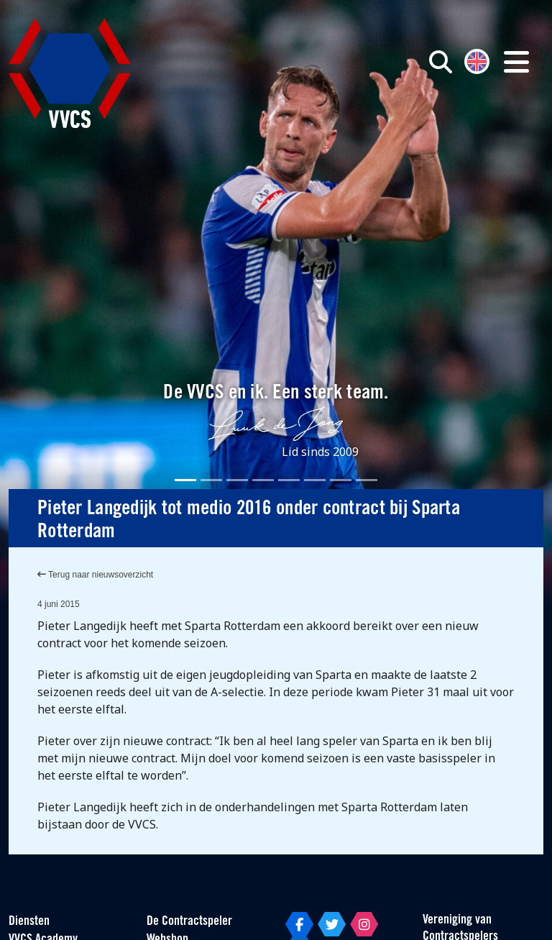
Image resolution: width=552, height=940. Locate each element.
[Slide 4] (263, 480)
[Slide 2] (211, 480)
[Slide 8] (366, 480)
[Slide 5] (289, 480)
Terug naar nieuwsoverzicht (95, 575)
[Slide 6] (315, 480)
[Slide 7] (340, 480)
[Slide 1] (185, 480)
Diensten (29, 921)
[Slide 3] (237, 480)
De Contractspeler (189, 921)
